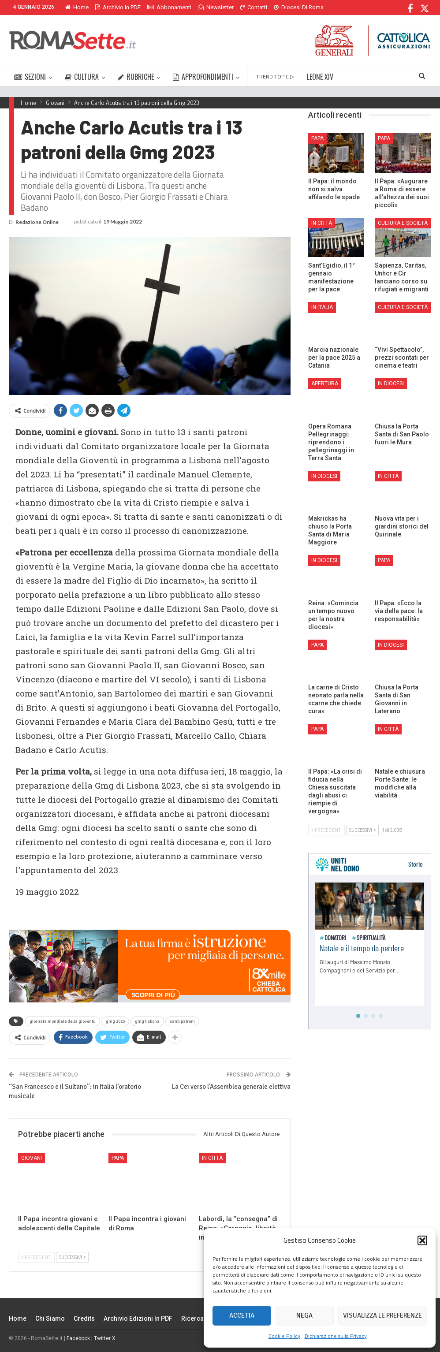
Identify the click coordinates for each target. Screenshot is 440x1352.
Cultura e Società (403, 223)
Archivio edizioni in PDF (138, 1318)
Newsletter (216, 7)
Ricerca (192, 1318)
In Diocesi (391, 383)
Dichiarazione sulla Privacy (336, 1336)
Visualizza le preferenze (382, 1315)
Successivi (72, 1257)
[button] (422, 1240)
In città (212, 1158)
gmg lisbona (147, 1021)
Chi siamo (50, 1318)
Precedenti (36, 1257)
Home (77, 7)
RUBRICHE (136, 76)
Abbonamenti (169, 7)
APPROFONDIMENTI (203, 76)
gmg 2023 (115, 1021)
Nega (304, 1315)
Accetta (241, 1315)
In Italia (322, 307)
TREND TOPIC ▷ (275, 76)
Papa (118, 1158)
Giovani (31, 1158)
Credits (84, 1318)
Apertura (324, 383)
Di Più (283, 7)
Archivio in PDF (118, 7)
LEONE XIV (320, 76)
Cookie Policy (284, 1336)
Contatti (253, 7)
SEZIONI (30, 76)
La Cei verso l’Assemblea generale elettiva (231, 1087)
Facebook (78, 1338)
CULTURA (82, 76)
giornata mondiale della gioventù (63, 1021)
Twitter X (105, 1338)
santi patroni (182, 1021)
